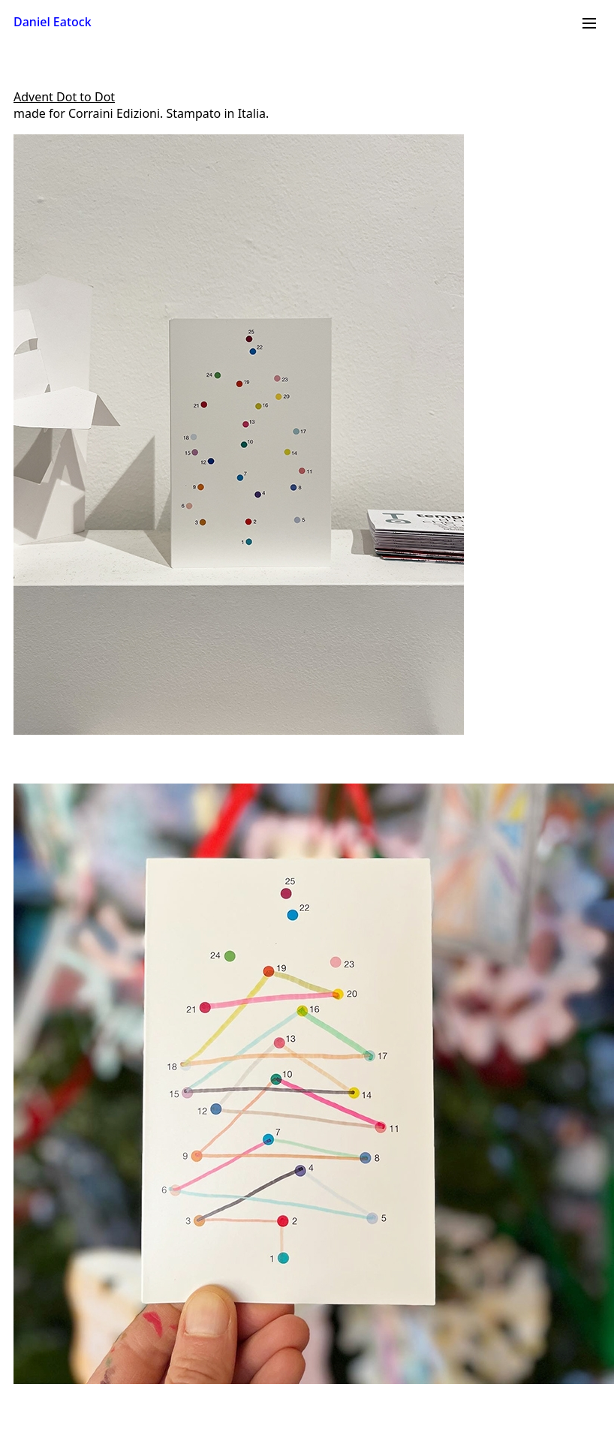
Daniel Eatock (53, 22)
